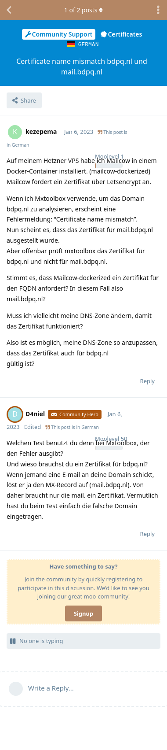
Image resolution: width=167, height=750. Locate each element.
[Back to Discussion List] (9, 10)
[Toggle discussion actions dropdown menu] (158, 10)
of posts (83, 10)
